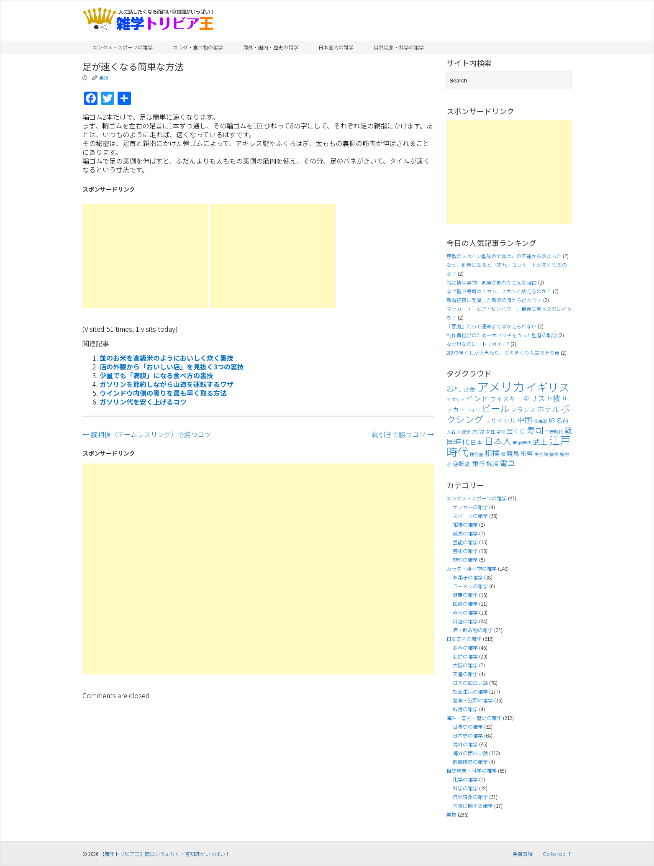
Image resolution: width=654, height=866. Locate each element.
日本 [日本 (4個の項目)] (476, 442)
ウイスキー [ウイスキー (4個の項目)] (505, 398)
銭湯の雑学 (465, 708)
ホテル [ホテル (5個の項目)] (548, 409)
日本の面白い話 (470, 682)
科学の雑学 (465, 788)
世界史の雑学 (468, 726)
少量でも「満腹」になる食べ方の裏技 (156, 375)
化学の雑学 (465, 779)
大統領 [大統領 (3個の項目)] (464, 431)
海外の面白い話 (470, 752)
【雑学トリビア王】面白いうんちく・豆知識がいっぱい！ (165, 853)
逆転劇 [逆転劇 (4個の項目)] (461, 463)
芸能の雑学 (465, 542)
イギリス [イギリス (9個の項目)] (547, 387)
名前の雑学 (465, 656)
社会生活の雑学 (470, 691)
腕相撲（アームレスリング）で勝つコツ (146, 434)
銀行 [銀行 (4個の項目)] (478, 463)
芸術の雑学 (465, 550)
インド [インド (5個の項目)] (477, 398)
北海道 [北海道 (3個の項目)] (540, 421)
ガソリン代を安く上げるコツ (143, 402)
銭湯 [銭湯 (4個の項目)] (492, 463)
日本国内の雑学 (336, 47)
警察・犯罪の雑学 (473, 700)
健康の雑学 (465, 594)
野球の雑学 (465, 559)
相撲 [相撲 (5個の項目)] (492, 453)
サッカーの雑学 (470, 506)
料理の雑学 (465, 621)
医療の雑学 (465, 603)
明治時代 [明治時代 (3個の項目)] (522, 443)
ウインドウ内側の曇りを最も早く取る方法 (163, 393)
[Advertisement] (145, 256)
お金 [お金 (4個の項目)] (469, 388)
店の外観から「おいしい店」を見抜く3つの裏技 (172, 366)
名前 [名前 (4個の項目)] (562, 420)
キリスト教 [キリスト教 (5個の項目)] (541, 398)
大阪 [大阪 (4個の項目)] (478, 430)
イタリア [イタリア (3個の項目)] (455, 399)
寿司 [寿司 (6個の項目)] (535, 429)
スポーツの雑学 (470, 515)
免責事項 (523, 853)
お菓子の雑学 (468, 577)
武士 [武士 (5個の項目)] (540, 441)
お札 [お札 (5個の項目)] (454, 388)
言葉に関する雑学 (473, 805)
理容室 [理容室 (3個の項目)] (476, 454)
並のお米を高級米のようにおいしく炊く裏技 (166, 358)
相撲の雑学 (465, 524)
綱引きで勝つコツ (403, 434)
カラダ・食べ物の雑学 (198, 47)
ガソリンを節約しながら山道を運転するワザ (166, 384)
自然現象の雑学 (470, 796)
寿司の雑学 (465, 612)
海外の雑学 (465, 744)
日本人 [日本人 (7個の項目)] (498, 440)
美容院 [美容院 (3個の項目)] (541, 454)
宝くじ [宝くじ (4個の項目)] (516, 430)
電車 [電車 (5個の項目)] (507, 463)
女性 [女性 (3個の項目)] (490, 431)
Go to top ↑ (557, 853)
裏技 (103, 77)
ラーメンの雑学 (470, 585)
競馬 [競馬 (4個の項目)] (513, 453)
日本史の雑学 (468, 735)
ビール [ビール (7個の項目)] (495, 408)
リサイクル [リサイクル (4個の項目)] (500, 420)
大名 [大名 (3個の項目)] (451, 431)
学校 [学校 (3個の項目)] (500, 431)
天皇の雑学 (465, 673)
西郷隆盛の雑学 (470, 761)
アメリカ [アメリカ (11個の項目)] (501, 386)
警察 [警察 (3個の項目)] (554, 454)
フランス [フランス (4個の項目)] (523, 409)
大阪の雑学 (465, 665)
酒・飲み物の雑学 (473, 629)
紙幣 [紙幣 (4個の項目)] (527, 453)
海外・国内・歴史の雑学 (270, 47)
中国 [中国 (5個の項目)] (524, 420)
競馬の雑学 (465, 533)
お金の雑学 (465, 647)
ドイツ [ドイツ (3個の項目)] (473, 410)
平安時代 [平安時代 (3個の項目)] (554, 431)
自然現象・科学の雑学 (399, 47)
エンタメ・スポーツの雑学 (122, 47)
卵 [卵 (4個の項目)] (552, 420)
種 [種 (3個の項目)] (503, 454)
